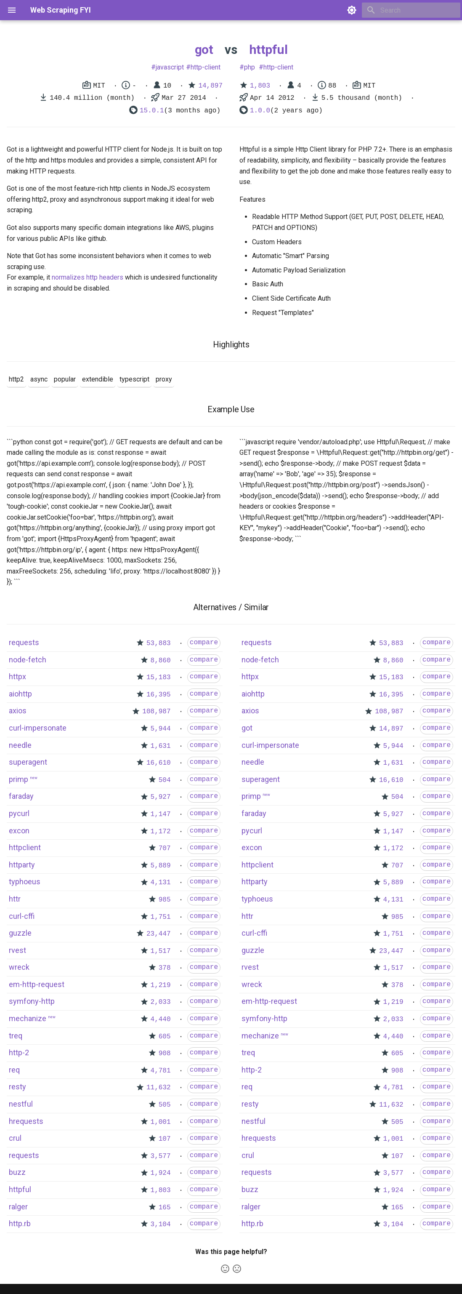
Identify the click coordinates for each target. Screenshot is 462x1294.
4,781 (161, 1070)
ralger (18, 1206)
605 (165, 1036)
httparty (22, 864)
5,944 (161, 729)
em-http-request (36, 984)
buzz (17, 1172)
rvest (17, 950)
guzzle (20, 932)
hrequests (26, 1121)
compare (204, 642)
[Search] (411, 10)
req (14, 1069)
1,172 (161, 831)
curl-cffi (22, 916)
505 (165, 1105)
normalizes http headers (87, 277)
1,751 (161, 917)
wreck (19, 967)
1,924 (161, 1173)
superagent (28, 762)
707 (165, 848)
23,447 (158, 934)
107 (165, 1139)
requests (24, 642)
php (249, 67)
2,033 (161, 1002)
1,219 (161, 985)
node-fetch (27, 659)
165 (165, 1207)
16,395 (158, 694)
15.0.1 (152, 110)
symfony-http (32, 1001)
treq (15, 1035)
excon (19, 830)
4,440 (161, 1019)
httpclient (25, 847)
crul (15, 1138)
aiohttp (20, 693)
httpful (268, 49)
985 (165, 899)
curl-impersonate (37, 727)
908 (165, 1053)
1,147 (161, 814)
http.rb (20, 1223)
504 (165, 780)
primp (18, 779)
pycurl (19, 813)
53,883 (158, 643)
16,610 (158, 763)
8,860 (161, 660)
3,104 (161, 1224)
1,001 (161, 1122)
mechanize (27, 1018)
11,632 (158, 1087)
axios (18, 710)
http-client (205, 67)
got (204, 49)
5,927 (161, 797)
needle (20, 745)
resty (17, 1086)
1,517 (161, 951)
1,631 (161, 746)
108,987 (156, 711)
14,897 (210, 86)
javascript (170, 67)
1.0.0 (260, 110)
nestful (21, 1103)
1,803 (260, 86)
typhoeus (24, 881)
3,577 (161, 1156)
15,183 (158, 677)
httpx (17, 676)
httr (15, 898)
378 (165, 968)
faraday (21, 796)
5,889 (161, 865)
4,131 (161, 882)
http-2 (19, 1052)
